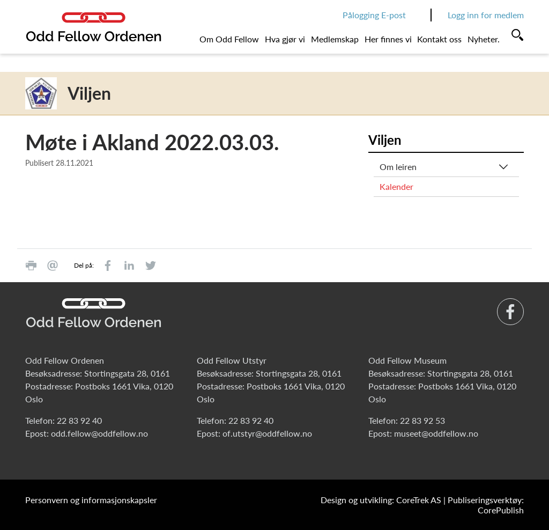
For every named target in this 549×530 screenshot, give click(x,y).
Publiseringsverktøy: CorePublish (486, 505)
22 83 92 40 (79, 420)
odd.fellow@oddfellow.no (99, 433)
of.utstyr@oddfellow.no (267, 433)
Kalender (396, 186)
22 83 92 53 (422, 420)
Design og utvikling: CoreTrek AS (381, 500)
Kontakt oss (439, 39)
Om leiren (398, 166)
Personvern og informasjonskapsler (91, 500)
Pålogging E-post (374, 15)
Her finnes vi (388, 39)
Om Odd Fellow (229, 39)
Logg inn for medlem (486, 15)
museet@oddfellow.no (436, 433)
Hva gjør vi (285, 39)
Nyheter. (484, 39)
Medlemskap (335, 39)
